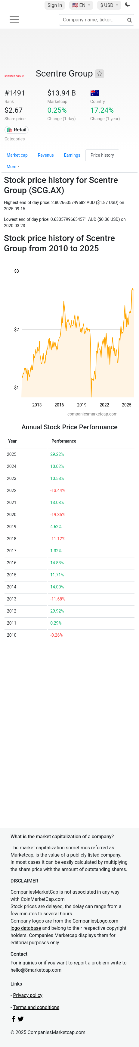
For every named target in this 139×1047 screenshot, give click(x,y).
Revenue (46, 155)
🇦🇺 (94, 93)
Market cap (17, 155)
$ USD (107, 5)
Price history (102, 155)
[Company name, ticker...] (96, 20)
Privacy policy (27, 995)
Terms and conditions (36, 1007)
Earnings (72, 155)
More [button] (11, 166)
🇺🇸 (79, 5)
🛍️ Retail (16, 130)
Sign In (55, 5)
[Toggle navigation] (14, 19)
